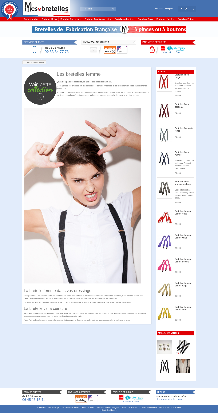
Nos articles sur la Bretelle (170, 407)
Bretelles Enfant (186, 19)
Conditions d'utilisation (130, 407)
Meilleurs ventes (72, 407)
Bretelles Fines (145, 19)
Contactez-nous (87, 407)
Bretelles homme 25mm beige (183, 284)
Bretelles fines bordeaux (182, 105)
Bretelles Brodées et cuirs (97, 19)
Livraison (100, 407)
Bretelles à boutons (125, 19)
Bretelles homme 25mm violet (183, 236)
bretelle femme (115, 95)
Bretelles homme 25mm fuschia (183, 260)
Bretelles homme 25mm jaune (183, 308)
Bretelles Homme (109, 410)
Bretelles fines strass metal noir (183, 182)
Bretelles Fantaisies (70, 19)
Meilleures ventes (168, 333)
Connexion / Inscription (163, 9)
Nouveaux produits (56, 407)
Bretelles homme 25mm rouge (183, 212)
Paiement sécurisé (149, 407)
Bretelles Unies (49, 19)
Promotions (42, 407)
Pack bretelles (31, 19)
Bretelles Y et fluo (165, 19)
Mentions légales (112, 407)
